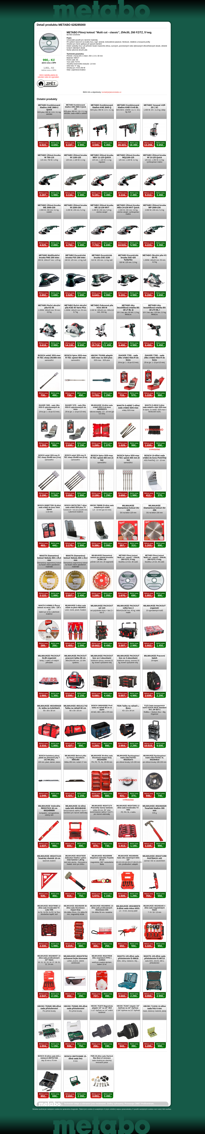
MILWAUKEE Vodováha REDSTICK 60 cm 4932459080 (49, 808)
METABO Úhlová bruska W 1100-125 (75, 156)
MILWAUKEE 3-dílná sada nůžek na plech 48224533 (75, 607)
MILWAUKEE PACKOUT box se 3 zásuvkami (128, 657)
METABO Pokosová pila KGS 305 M (102, 306)
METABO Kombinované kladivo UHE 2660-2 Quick (49, 107)
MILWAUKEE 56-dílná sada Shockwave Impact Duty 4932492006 (102, 758)
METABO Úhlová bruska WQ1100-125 (128, 156)
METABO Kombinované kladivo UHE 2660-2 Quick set (75, 107)
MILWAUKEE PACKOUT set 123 (102, 607)
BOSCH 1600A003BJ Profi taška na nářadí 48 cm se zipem (101, 708)
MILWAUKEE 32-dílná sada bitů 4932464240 (75, 807)
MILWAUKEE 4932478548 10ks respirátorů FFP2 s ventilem (102, 958)
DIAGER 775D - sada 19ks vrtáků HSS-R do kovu (128, 357)
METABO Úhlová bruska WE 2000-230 (49, 206)
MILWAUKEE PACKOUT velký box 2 (128, 607)
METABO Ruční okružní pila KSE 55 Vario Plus (75, 306)
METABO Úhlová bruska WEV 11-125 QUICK (102, 156)
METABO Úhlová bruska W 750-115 (49, 156)
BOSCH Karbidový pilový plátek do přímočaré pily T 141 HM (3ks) (49, 758)
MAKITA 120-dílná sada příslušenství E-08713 (154, 957)
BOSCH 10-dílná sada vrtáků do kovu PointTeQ (154, 456)
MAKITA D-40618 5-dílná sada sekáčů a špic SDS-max (154, 406)
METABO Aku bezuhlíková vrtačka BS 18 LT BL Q (128, 307)
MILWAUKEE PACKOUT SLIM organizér (49, 657)
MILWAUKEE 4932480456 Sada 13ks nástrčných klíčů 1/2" (128, 858)
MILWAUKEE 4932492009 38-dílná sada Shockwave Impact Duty (75, 908)
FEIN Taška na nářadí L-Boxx (128, 707)
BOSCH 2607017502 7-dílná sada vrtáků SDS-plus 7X (75, 506)
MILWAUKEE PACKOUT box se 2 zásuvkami (102, 657)
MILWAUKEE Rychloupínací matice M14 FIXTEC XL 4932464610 (154, 758)
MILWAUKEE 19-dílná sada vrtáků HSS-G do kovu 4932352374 (102, 407)
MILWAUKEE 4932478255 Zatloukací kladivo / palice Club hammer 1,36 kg (75, 858)
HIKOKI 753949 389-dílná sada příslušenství (49, 1007)
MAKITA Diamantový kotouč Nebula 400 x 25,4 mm (75, 557)
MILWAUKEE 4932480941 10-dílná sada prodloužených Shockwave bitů (101, 908)
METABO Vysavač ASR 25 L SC (154, 106)
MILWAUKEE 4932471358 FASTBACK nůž (154, 857)
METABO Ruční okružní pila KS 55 (49, 306)
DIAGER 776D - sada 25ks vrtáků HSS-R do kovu (154, 357)
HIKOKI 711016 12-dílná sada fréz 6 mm (154, 1007)
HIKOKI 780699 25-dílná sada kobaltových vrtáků (102, 506)
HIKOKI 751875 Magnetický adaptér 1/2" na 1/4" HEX (102, 1007)
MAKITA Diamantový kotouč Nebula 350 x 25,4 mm (49, 557)
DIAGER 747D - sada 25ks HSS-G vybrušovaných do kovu (75, 407)
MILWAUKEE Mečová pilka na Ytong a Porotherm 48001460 (75, 758)
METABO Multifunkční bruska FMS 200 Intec (49, 256)
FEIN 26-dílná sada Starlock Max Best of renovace (102, 1057)
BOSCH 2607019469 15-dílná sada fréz (75, 1057)
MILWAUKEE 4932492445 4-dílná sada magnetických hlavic (154, 908)
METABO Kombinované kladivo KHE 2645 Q (102, 106)
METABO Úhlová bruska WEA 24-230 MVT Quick (128, 206)
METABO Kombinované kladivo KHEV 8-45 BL (128, 106)
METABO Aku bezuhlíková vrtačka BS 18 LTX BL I (154, 307)
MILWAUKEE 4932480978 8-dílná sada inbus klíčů (128, 907)
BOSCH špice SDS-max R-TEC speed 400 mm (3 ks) (102, 457)
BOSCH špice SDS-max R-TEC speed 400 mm (75, 356)
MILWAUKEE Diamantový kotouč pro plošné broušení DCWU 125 (102, 557)
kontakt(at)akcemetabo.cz (111, 92)
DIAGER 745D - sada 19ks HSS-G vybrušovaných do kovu (49, 407)
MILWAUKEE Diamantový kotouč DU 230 (154, 507)
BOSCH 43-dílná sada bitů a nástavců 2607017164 (49, 1057)
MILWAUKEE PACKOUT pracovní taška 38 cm (75, 657)
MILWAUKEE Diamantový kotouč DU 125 (128, 507)
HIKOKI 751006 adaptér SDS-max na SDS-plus (102, 356)
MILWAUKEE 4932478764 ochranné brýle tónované (75, 957)
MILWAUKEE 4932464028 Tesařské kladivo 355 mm (154, 808)
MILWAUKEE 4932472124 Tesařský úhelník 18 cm (49, 857)
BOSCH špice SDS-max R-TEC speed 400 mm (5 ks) (128, 457)
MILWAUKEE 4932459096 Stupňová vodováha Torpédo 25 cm (101, 858)
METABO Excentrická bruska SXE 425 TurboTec (128, 257)
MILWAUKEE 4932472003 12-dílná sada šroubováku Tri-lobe (128, 808)
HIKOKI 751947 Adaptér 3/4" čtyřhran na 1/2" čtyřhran (128, 1007)
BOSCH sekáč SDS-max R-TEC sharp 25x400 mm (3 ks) (49, 456)
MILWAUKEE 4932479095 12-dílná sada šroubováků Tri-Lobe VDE (49, 908)
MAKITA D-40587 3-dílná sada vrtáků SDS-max (128, 406)
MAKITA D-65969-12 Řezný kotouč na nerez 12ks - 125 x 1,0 (49, 608)
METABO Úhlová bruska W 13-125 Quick (154, 156)
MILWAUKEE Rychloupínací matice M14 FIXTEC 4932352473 (128, 758)
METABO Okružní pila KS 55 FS (154, 256)
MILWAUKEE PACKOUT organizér (154, 607)
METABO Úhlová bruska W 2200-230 (75, 206)
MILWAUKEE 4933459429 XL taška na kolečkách (49, 707)
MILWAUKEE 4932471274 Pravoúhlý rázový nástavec (102, 807)
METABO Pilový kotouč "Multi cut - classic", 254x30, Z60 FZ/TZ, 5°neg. (154, 557)
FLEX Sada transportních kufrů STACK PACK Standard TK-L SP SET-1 (154, 708)
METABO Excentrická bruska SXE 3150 (102, 256)
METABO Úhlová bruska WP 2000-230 (154, 206)
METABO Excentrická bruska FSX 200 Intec (75, 256)
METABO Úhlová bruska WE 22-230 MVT (102, 206)
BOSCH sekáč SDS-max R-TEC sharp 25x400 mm (49, 356)
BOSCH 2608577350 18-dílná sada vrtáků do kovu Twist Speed (49, 507)
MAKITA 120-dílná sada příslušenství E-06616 (128, 957)
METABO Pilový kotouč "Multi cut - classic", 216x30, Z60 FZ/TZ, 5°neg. (128, 557)
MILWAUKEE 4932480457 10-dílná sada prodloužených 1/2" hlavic (49, 958)
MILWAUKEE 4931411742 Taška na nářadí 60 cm (75, 707)
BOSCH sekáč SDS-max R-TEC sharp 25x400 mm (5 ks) (75, 456)
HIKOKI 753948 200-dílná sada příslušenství (75, 1007)
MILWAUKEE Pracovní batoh (154, 657)
